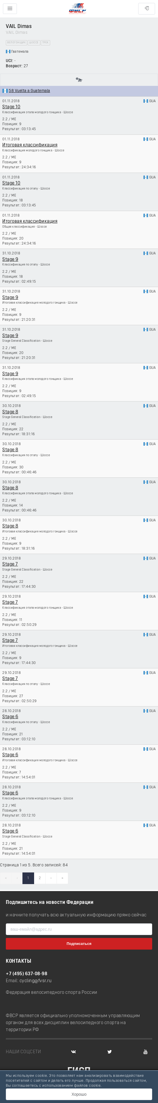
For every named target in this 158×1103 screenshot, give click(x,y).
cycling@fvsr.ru (36, 981)
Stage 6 (10, 717)
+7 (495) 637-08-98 (26, 974)
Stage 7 (10, 564)
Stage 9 (10, 259)
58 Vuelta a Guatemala (29, 91)
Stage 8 (10, 412)
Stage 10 (11, 107)
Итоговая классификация (29, 145)
